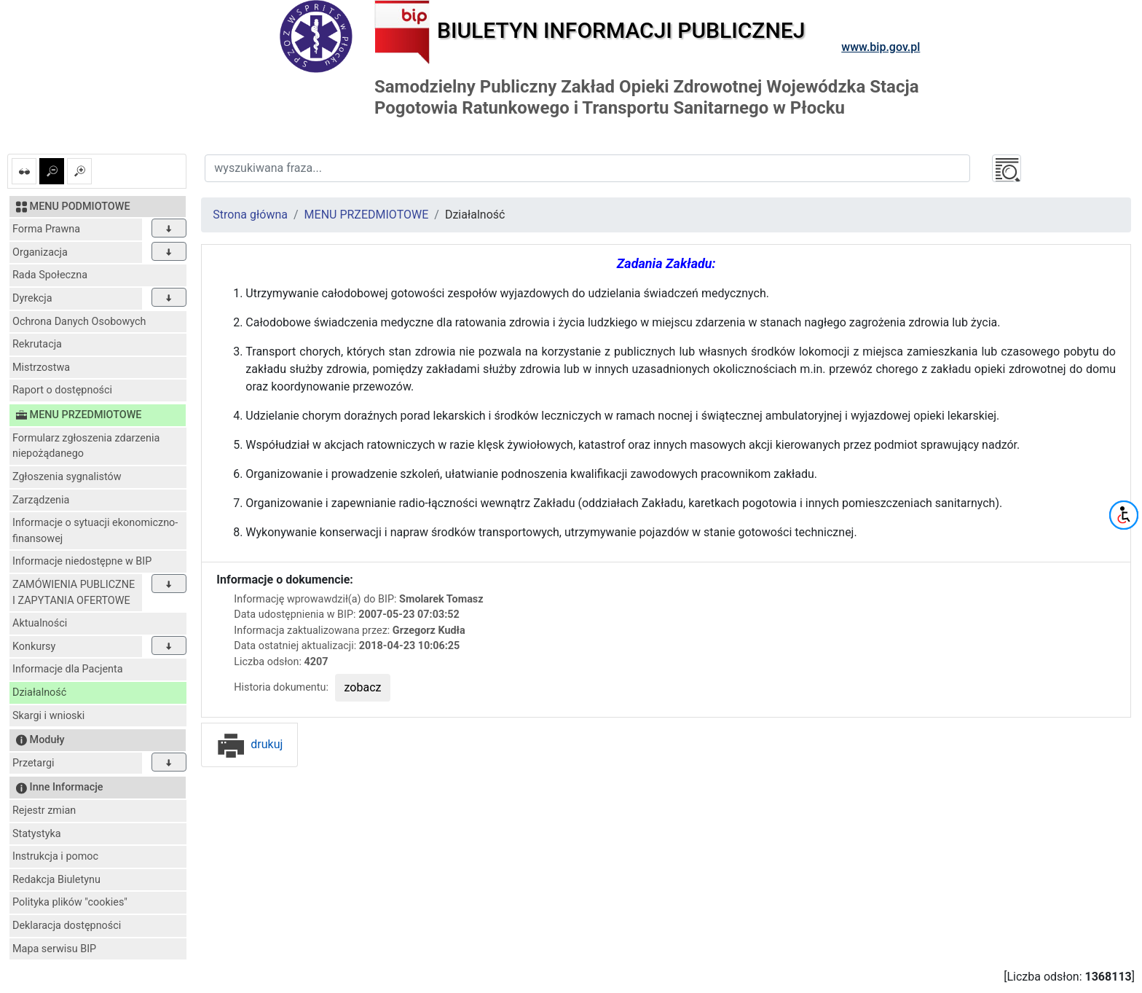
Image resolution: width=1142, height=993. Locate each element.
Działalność (39, 692)
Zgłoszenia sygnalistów (67, 477)
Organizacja (40, 252)
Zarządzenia (40, 500)
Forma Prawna (46, 229)
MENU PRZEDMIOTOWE (366, 214)
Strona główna (250, 214)
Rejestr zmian (44, 810)
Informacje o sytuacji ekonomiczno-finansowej (95, 531)
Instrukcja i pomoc (55, 856)
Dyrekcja (32, 298)
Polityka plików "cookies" (69, 902)
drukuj (249, 744)
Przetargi (33, 763)
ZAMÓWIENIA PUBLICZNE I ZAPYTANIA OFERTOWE (73, 592)
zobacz (363, 687)
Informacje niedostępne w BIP (81, 561)
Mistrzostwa (41, 367)
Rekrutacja (37, 344)
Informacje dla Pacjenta (67, 669)
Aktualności (39, 623)
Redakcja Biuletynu (56, 880)
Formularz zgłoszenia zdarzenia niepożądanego (86, 446)
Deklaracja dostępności (66, 925)
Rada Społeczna (49, 275)
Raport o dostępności (62, 390)
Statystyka (36, 834)
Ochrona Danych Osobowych (79, 321)
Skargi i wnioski (48, 716)
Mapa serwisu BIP (54, 949)
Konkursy (33, 646)
